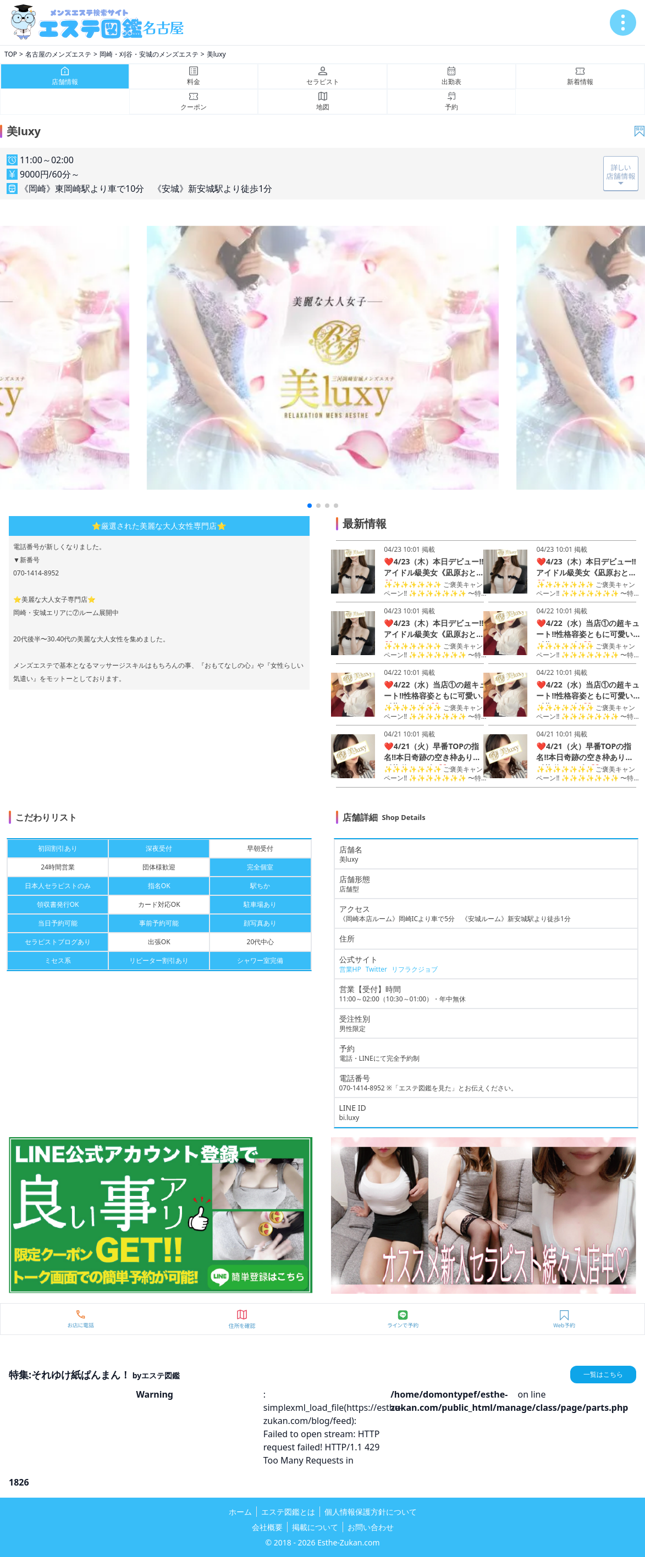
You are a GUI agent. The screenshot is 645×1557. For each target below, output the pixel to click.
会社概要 (267, 1527)
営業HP (350, 969)
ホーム (240, 1511)
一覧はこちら (603, 1374)
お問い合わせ (371, 1527)
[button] (309, 505)
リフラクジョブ (415, 969)
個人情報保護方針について (370, 1511)
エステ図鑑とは (288, 1511)
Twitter (376, 969)
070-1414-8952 (362, 1088)
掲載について (315, 1527)
